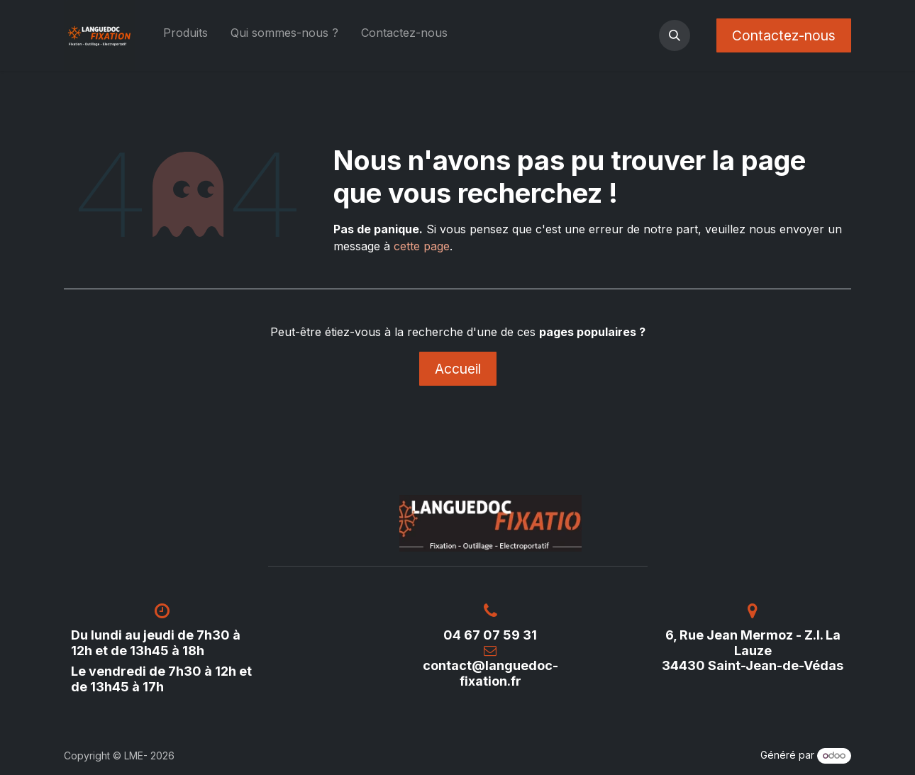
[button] (674, 35)
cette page (422, 246)
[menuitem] (185, 35)
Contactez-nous (784, 35)
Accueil (458, 368)
